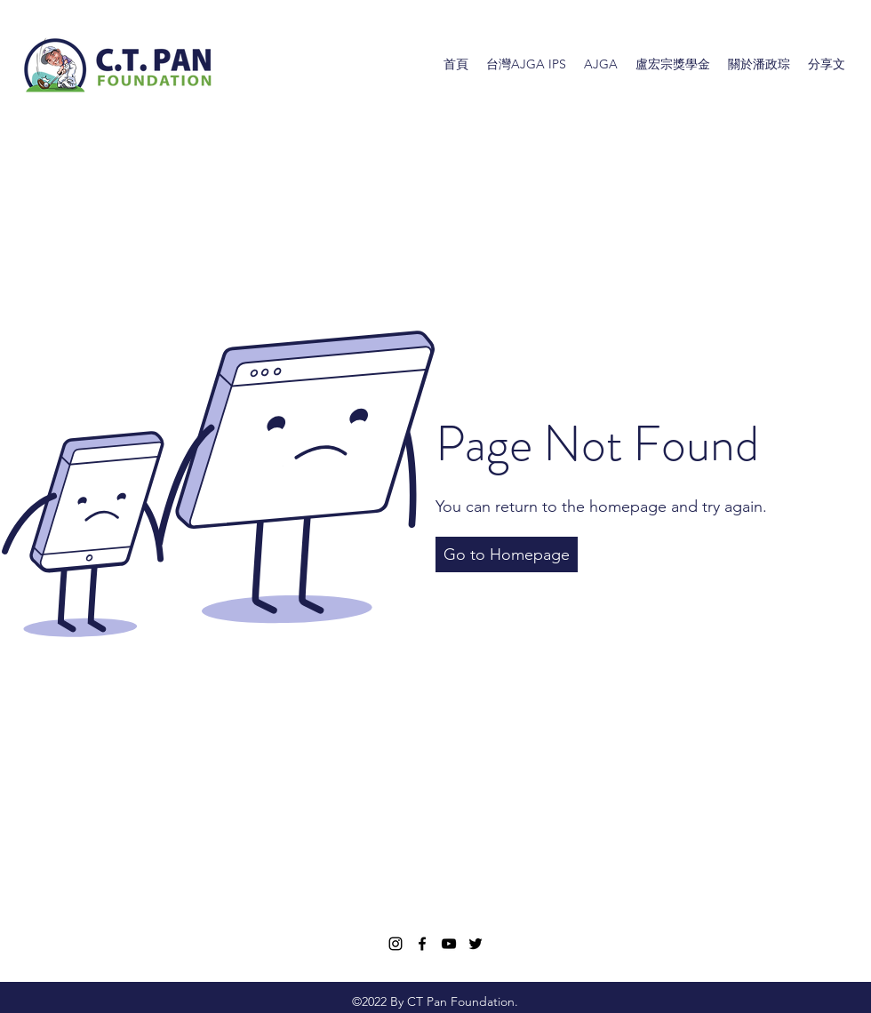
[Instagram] (395, 944)
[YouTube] (449, 944)
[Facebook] (422, 944)
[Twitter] (475, 944)
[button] (507, 554)
